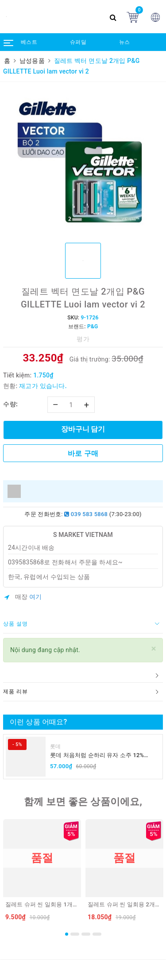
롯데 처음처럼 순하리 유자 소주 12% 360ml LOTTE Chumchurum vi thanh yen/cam (97, 755)
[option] (83, 161)
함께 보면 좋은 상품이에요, (83, 801)
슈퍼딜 (78, 42)
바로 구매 (83, 453)
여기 (35, 596)
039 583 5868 (86, 514)
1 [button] (66, 934)
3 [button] (85, 934)
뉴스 (124, 42)
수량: (10, 404)
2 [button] (74, 934)
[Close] (153, 648)
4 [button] (97, 934)
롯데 (55, 746)
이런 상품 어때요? (38, 722)
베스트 (29, 42)
